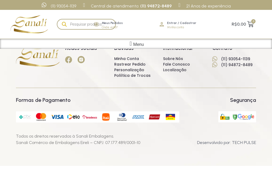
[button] (136, 44)
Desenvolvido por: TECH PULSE (226, 142)
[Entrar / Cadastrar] (162, 24)
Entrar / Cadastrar (181, 23)
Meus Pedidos (112, 23)
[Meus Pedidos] (96, 24)
